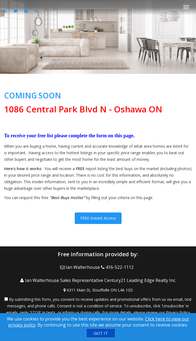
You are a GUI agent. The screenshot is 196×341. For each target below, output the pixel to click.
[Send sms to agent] (16, 10)
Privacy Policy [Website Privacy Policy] (178, 312)
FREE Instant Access (98, 218)
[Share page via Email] (36, 10)
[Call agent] (6, 10)
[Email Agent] (80, 267)
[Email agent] (26, 10)
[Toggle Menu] (186, 7)
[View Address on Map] (98, 290)
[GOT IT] (101, 333)
